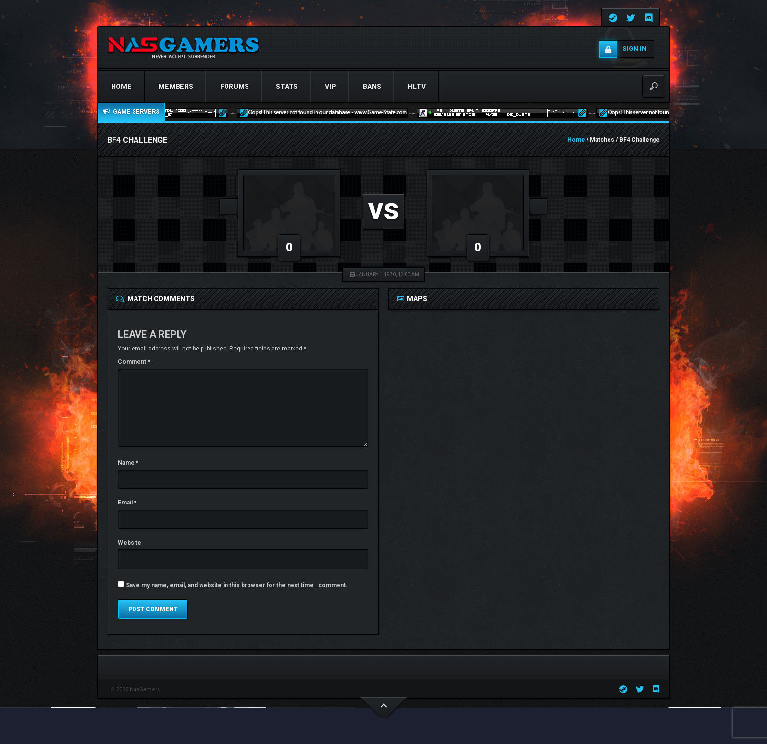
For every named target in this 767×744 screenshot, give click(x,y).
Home (121, 86)
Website (129, 542)
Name (128, 463)
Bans (372, 86)
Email (127, 502)
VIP (330, 86)
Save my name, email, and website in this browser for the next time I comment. (237, 585)
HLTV (417, 86)
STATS (287, 86)
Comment (134, 361)
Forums (234, 86)
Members (175, 86)
